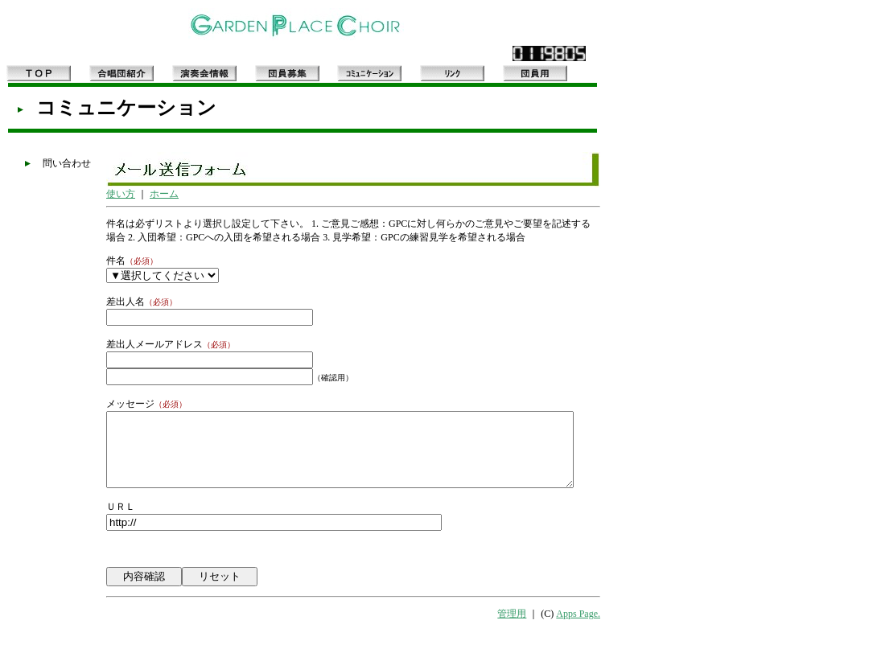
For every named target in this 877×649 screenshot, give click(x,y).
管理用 (541, 633)
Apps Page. (608, 633)
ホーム (144, 198)
